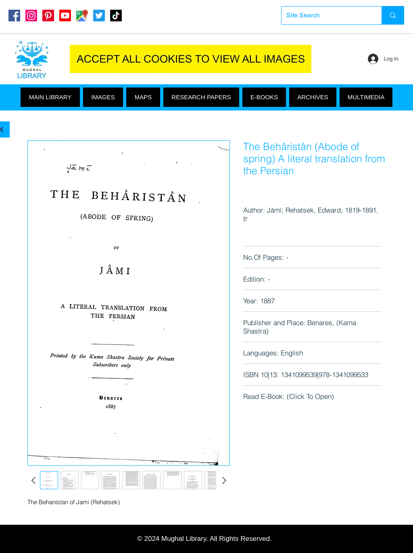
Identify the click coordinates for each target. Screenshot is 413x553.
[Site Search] (325, 15)
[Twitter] (99, 15)
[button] (366, 97)
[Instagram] (31, 15)
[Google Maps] (82, 15)
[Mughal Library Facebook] (14, 15)
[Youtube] (65, 15)
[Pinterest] (48, 15)
